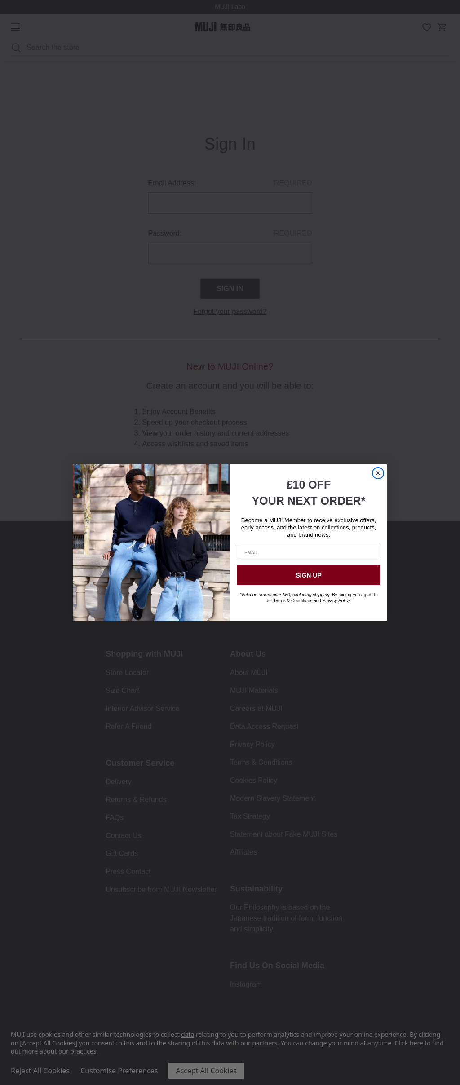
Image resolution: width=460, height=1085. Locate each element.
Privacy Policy (336, 600)
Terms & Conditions (293, 600)
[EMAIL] (308, 552)
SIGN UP (309, 575)
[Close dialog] (378, 473)
